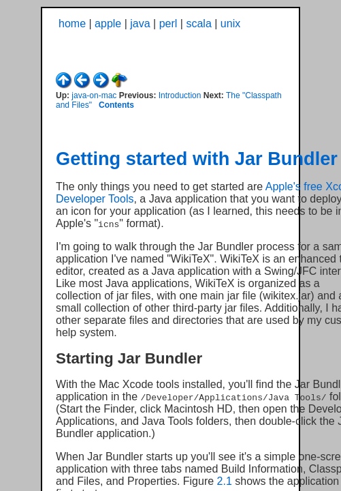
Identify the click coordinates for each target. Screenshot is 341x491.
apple (108, 23)
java (140, 23)
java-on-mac (93, 95)
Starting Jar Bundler (129, 358)
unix (230, 23)
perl (168, 23)
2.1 (224, 481)
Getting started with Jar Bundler (197, 158)
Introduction (180, 95)
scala (198, 23)
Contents (116, 105)
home (72, 23)
